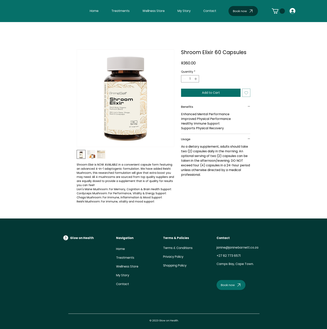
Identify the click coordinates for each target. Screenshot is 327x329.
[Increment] (196, 78)
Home (120, 249)
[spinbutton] (190, 78)
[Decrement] (184, 78)
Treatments (125, 257)
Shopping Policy (175, 265)
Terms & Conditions (178, 248)
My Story (122, 275)
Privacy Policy (173, 256)
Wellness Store (125, 266)
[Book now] (243, 11)
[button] (278, 11)
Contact (122, 284)
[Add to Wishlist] (246, 93)
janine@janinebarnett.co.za (237, 247)
